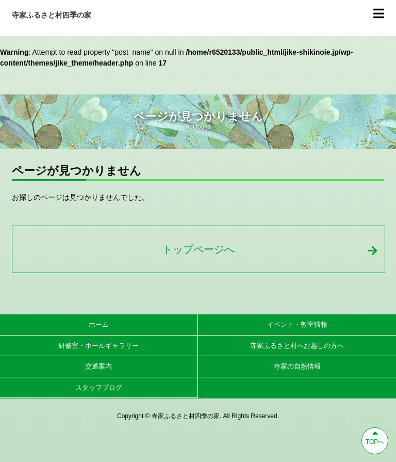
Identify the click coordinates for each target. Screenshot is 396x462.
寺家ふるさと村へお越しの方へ (297, 345)
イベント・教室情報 (297, 324)
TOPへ (375, 436)
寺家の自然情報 (297, 366)
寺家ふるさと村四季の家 (51, 15)
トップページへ (269, 249)
